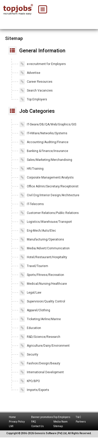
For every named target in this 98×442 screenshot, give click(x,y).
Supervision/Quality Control (42, 301)
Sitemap (58, 426)
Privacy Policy (17, 421)
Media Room (60, 421)
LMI (11, 426)
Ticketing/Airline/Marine (40, 319)
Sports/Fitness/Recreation (41, 275)
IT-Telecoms (31, 204)
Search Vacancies (36, 90)
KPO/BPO (29, 381)
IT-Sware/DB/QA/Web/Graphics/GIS (47, 124)
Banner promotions (42, 417)
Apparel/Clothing (34, 310)
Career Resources (35, 81)
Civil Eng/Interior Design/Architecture (49, 195)
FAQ (33, 421)
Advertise (29, 73)
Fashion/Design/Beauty (39, 363)
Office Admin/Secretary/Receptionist (49, 186)
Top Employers (33, 99)
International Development (41, 372)
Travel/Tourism (33, 266)
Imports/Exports (34, 390)
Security (28, 354)
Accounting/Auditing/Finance (43, 142)
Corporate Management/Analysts (46, 177)
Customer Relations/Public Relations (49, 213)
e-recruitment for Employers (42, 64)
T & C (78, 417)
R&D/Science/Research (39, 337)
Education (30, 328)
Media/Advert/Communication (44, 248)
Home (12, 417)
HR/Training (31, 168)
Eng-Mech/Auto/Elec (37, 230)
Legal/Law (30, 292)
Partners (81, 421)
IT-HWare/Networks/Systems (43, 133)
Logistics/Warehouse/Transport (45, 222)
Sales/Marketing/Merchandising (45, 160)
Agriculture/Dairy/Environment (44, 345)
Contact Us (37, 426)
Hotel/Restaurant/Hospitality (43, 257)
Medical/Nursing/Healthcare (43, 283)
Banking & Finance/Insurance (43, 151)
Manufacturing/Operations (41, 239)
